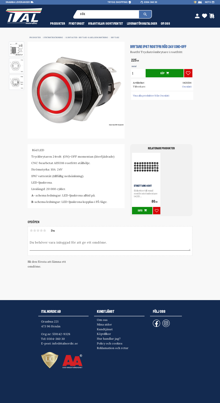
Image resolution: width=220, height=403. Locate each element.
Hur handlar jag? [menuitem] (109, 338)
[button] (188, 73)
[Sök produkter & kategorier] (108, 14)
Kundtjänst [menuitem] (105, 329)
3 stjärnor (38, 230)
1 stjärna (31, 230)
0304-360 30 (150, 2)
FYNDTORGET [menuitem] (77, 24)
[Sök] (145, 14)
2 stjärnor (34, 230)
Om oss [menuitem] (165, 24)
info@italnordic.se (65, 343)
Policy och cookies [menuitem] (109, 343)
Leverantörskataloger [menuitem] (142, 24)
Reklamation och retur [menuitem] (113, 348)
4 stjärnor (41, 230)
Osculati (186, 86)
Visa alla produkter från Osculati (151, 95)
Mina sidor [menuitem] (104, 324)
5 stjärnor (44, 230)
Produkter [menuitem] (57, 24)
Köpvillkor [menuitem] (104, 334)
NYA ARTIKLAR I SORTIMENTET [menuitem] (105, 24)
